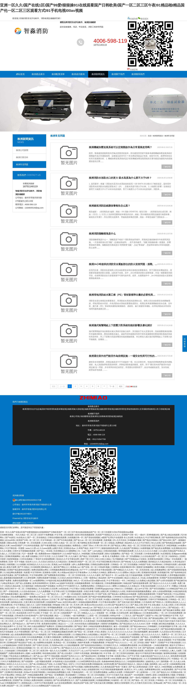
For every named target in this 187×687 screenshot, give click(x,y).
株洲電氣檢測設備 (94, 409)
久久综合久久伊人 (159, 607)
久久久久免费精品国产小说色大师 (45, 686)
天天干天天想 (45, 556)
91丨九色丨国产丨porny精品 (90, 551)
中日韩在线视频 (106, 629)
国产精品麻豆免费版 (172, 610)
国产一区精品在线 (11, 591)
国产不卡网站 (171, 618)
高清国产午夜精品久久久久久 (108, 535)
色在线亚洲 (21, 613)
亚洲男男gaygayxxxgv (104, 589)
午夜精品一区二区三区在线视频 (169, 680)
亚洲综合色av (70, 548)
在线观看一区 (162, 648)
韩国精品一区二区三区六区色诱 (89, 599)
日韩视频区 (153, 626)
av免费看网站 (39, 580)
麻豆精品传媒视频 (167, 624)
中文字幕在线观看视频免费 (112, 669)
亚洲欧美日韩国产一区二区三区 (82, 562)
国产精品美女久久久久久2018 (132, 624)
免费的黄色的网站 (92, 667)
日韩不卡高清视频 (82, 653)
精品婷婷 (103, 578)
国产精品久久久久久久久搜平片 (75, 648)
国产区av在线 (110, 677)
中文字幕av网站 (8, 675)
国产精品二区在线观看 (89, 556)
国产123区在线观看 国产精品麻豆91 (172, 580)
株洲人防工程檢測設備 (160, 409)
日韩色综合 (9, 618)
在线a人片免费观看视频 (48, 629)
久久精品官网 (168, 597)
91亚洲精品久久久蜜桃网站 (65, 551)
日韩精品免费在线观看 (100, 564)
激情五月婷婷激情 (122, 683)
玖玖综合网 (83, 597)
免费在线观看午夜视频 (47, 578)
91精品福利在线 (180, 591)
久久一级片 (8, 667)
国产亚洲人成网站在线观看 (59, 634)
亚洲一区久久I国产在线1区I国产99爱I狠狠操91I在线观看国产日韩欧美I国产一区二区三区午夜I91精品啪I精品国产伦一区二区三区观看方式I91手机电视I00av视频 (66, 532)
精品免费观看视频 (65, 580)
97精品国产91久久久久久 (117, 642)
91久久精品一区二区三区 (26, 535)
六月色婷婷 (146, 602)
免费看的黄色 (68, 637)
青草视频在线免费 (126, 551)
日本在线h (84, 610)
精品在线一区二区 (32, 669)
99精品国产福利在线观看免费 (136, 583)
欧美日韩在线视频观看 (85, 535)
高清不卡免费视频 (46, 535)
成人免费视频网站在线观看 (80, 677)
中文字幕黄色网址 (128, 607)
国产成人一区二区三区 (41, 632)
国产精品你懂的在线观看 (171, 629)
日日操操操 (180, 597)
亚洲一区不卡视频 (17, 562)
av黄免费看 (36, 653)
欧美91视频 (160, 567)
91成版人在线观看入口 (113, 599)
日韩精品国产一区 (131, 672)
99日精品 (131, 580)
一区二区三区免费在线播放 (96, 672)
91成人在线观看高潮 (90, 669)
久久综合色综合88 (28, 591)
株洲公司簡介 (75, 416)
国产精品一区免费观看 (150, 637)
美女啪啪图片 (71, 675)
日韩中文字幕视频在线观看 (24, 551)
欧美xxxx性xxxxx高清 (94, 605)
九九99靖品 (16, 610)
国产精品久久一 (54, 594)
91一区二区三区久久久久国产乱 (46, 648)
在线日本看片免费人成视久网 (96, 591)
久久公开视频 (155, 597)
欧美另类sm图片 (70, 602)
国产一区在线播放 (17, 640)
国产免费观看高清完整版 (55, 575)
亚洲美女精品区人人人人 (175, 602)
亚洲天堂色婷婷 (25, 645)
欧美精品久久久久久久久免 (38, 564)
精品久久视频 (143, 664)
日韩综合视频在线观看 (57, 537)
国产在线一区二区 (89, 567)
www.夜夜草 (14, 629)
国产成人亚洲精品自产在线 (41, 664)
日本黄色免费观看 (152, 554)
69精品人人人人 (89, 613)
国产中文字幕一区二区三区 (37, 640)
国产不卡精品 (24, 567)
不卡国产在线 (101, 594)
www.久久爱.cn (32, 548)
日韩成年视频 (104, 567)
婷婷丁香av (88, 545)
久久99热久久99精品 (98, 572)
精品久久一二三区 (66, 624)
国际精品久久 (47, 567)
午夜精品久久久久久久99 (172, 637)
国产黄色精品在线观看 (172, 543)
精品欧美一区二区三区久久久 (50, 597)
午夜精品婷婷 (78, 672)
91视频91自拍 (70, 597)
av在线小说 (123, 575)
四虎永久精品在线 (13, 586)
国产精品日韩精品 (150, 540)
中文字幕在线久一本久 (116, 580)
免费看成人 (77, 545)
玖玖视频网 (181, 677)
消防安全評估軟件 (30, 518)
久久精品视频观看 (72, 645)
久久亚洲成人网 (57, 640)
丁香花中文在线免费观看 (44, 559)
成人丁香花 (67, 669)
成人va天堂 (164, 664)
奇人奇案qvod (63, 572)
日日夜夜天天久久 (111, 645)
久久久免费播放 (133, 634)
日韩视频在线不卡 (13, 683)
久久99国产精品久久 (72, 554)
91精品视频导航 (162, 645)
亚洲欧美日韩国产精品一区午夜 (37, 659)
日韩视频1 (129, 589)
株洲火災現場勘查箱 (142, 409)
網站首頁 (20, 74)
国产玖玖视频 (77, 667)
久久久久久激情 (94, 575)
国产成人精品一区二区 (113, 610)
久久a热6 (163, 551)
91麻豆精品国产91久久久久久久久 (155, 656)
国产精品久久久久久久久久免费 (163, 583)
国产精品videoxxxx (138, 626)
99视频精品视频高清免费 (62, 632)
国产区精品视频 (47, 616)
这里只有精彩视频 (44, 605)
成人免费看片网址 (27, 594)
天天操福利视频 (136, 575)
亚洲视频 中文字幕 (106, 656)
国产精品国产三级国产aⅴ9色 (145, 616)
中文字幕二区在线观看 (64, 535)
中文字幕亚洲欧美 (153, 537)
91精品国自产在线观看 (130, 637)
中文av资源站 (179, 594)
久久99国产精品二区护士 (64, 664)
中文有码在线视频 (32, 545)
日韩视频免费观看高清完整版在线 (64, 570)
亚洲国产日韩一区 (129, 535)
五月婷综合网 (123, 613)
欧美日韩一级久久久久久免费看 (53, 651)
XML (25, 523)
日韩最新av (5, 597)
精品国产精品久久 (114, 640)
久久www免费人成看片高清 (51, 548)
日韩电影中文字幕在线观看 (100, 570)
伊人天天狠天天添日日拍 (141, 683)
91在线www (127, 597)
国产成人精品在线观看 (170, 535)
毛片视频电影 (118, 559)
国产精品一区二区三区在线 (143, 680)
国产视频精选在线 (135, 659)
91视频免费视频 (103, 680)
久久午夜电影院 (40, 634)
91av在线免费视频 (108, 651)
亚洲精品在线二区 (178, 672)
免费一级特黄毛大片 (148, 640)
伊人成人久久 (78, 659)
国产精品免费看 (68, 599)
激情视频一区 (167, 661)
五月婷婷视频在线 (29, 610)
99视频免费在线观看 (129, 645)
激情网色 (154, 664)
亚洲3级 (92, 640)
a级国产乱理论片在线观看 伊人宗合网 (117, 537)
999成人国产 (21, 675)
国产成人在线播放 (24, 583)
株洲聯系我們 (138, 74)
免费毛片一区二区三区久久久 (174, 634)
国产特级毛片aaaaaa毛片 (149, 629)
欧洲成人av (76, 567)
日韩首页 (24, 607)
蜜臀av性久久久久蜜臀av (118, 572)
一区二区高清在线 (142, 570)
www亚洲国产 (17, 545)
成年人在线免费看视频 (162, 591)
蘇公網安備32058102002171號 (27, 500)
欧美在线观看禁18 (40, 583)
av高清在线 (64, 589)
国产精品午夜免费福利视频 (100, 597)
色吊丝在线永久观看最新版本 (87, 624)
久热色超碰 (10, 651)
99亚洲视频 (172, 545)
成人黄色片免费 (10, 567)
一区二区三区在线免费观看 (171, 613)
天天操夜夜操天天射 (37, 607)
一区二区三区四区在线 (76, 575)
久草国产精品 (83, 548)
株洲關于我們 (118, 74)
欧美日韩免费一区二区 (97, 543)
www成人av (88, 607)
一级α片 (142, 535)
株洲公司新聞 (22, 150)
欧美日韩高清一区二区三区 (125, 629)
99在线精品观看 (49, 653)
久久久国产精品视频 (73, 607)
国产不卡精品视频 (52, 656)
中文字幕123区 (58, 591)
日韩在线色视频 (110, 551)
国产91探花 (10, 537)
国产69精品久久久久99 (123, 570)
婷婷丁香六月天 (87, 559)
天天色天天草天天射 (139, 618)
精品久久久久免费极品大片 (76, 640)
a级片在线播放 (26, 599)
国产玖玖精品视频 (65, 540)
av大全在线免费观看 (64, 683)
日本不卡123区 (33, 613)
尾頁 (120, 386)
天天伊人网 (79, 605)
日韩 (35, 629)
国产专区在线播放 (157, 589)
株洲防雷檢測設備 (109, 409)
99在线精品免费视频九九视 (59, 672)
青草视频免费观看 (55, 607)
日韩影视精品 (32, 589)
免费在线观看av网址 (40, 570)
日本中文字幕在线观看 (44, 683)
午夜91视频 (129, 599)
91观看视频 (145, 548)
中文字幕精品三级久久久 (24, 605)
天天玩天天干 (74, 651)
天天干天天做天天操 (115, 675)
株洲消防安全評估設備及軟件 (35, 409)
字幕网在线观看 (168, 677)
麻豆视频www (136, 613)
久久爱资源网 (30, 578)
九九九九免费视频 (139, 562)
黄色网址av (90, 659)
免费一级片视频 (7, 677)
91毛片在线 (19, 667)
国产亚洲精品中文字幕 (169, 616)
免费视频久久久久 (8, 648)
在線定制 (132, 69)
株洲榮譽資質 (86, 416)
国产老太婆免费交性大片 (64, 680)
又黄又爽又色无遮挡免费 (34, 602)
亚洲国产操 (18, 680)
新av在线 (76, 669)
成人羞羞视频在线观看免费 (11, 578)
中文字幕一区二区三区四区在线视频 (119, 653)
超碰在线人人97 (153, 661)
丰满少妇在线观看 (148, 586)
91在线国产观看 (144, 607)
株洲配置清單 (58, 74)
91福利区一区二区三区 (121, 680)
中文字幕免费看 (36, 575)
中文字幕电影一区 (48, 540)
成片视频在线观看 (44, 661)
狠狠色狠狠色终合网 (110, 548)
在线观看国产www (54, 602)
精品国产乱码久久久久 (71, 656)
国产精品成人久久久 (115, 648)
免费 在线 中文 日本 (133, 648)
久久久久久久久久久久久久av (120, 632)
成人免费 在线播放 (30, 556)
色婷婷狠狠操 (13, 559)
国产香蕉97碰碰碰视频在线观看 (41, 677)
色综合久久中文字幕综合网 (67, 559)
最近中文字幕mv (177, 645)
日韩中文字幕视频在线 (158, 599)
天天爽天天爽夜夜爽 (52, 637)
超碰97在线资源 (67, 583)
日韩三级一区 (67, 605)
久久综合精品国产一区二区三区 (154, 556)
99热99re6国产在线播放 (45, 586)
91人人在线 (42, 667)
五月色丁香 (55, 599)
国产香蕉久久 (158, 602)
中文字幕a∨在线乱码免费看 (82, 589)
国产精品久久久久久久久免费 (106, 607)
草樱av (175, 586)
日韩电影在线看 (170, 564)
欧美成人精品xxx (41, 599)
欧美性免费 (109, 664)
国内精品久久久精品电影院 (160, 562)
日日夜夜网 (35, 567)
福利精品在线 (17, 602)
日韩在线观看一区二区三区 (28, 651)
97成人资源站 (101, 632)
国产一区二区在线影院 (71, 594)
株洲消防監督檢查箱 (125, 409)
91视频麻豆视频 (135, 540)
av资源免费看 (168, 669)
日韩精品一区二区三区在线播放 (124, 564)
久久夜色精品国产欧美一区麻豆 (114, 667)
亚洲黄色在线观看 (155, 559)
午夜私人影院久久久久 (9, 599)
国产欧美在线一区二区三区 (91, 618)
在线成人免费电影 (116, 543)
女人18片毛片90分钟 (90, 651)
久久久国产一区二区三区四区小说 (29, 621)
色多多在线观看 (165, 640)
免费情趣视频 (123, 677)
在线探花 (48, 680)
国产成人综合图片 (130, 640)
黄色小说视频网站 (113, 554)
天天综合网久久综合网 (48, 589)
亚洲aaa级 (158, 683)
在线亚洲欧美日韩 (127, 567)
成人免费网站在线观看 (43, 642)
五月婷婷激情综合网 (14, 659)
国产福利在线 (149, 648)
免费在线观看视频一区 (22, 580)
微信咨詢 (150, 43)
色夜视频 (108, 540)
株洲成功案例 (78, 74)
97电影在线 (51, 580)
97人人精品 (139, 669)
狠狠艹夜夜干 (151, 642)
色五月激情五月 (159, 545)
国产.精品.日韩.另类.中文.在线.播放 (145, 605)
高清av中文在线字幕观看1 (35, 672)
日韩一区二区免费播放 (130, 556)
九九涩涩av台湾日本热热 (170, 632)
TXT (31, 523)
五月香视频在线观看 (74, 591)
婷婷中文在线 (54, 667)
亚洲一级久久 (155, 667)
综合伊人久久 (32, 562)
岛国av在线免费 (103, 659)
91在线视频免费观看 (105, 621)
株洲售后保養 (98, 416)
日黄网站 (115, 567)
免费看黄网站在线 (153, 669)
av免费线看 (177, 667)
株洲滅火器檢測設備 (78, 409)
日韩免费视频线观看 (113, 583)
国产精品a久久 (19, 624)
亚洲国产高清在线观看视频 (171, 578)
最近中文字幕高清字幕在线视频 (148, 653)
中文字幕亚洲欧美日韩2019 (108, 562)
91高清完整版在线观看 (50, 669)
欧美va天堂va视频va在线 (95, 580)
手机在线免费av (122, 621)
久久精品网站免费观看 (13, 572)
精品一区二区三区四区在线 (139, 545)
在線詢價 (132, 19)
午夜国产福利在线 (164, 594)
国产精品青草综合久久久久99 (143, 621)
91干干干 (84, 570)
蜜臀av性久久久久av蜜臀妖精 (72, 629)
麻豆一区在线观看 (121, 626)
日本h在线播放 (26, 559)
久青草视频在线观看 (177, 575)
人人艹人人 (41, 594)
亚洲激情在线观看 (149, 572)
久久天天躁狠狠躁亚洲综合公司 (157, 659)
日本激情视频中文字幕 (168, 626)
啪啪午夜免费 (84, 642)
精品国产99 (31, 667)
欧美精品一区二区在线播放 (65, 642)
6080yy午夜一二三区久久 (121, 616)
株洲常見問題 (22, 164)
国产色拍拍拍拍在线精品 (91, 645)
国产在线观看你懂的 (10, 594)
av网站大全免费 (116, 672)
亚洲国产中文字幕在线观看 (155, 575)
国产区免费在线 (21, 575)
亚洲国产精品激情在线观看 (18, 570)
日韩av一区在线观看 (173, 559)
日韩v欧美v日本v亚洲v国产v (27, 616)
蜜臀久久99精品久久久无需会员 (126, 586)
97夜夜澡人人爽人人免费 (170, 651)
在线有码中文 (92, 629)
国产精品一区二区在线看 (132, 554)
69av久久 (119, 589)
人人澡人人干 (62, 677)
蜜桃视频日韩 (97, 653)
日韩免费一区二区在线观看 (29, 543)
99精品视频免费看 (36, 675)
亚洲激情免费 (26, 629)
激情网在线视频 (170, 653)
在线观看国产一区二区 (71, 613)
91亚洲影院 (166, 554)
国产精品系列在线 (141, 597)
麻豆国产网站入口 (61, 567)
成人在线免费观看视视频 (21, 634)
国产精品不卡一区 (110, 575)
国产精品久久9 (163, 672)
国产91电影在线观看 (153, 610)
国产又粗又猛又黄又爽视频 (129, 602)
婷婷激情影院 (96, 610)
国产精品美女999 (89, 656)
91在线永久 (21, 537)
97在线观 (170, 567)
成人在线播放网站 (159, 570)
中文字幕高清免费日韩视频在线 (89, 664)
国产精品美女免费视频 (161, 548)
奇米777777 (95, 548)
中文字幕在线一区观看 (15, 548)
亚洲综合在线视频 (24, 648)
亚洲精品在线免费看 (64, 626)
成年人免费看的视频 (81, 564)
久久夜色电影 (90, 621)
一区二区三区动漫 (136, 642)
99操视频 (86, 554)
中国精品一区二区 (179, 659)
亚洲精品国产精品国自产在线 (19, 642)
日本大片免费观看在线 (11, 661)
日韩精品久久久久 (103, 586)
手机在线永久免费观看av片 (20, 656)
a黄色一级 (156, 677)
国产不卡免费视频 (22, 618)
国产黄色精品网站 (156, 618)
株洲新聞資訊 (98, 74)
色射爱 (27, 572)
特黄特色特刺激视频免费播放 (139, 591)
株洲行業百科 (22, 157)
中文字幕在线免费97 (108, 602)
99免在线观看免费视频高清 (101, 626)
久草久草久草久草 (102, 545)
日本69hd (117, 597)
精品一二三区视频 (62, 616)
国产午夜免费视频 (49, 545)
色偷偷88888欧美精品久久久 (114, 661)
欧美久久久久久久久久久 (17, 664)
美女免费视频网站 (19, 597)
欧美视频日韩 (164, 572)
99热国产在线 (145, 564)
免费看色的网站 (88, 586)
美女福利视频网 (141, 632)
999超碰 (56, 605)
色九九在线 (156, 543)
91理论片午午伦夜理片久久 (68, 586)
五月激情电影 (28, 586)
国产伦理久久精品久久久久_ (67, 610)
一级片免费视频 (78, 616)
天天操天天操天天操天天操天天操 (171, 621)
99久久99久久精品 (103, 559)
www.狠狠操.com (118, 659)
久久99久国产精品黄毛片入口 (116, 605)
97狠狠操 (181, 675)
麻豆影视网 (154, 632)
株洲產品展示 (38, 74)
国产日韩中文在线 (41, 645)
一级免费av (32, 597)
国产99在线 (126, 562)
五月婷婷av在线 (56, 645)
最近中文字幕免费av (79, 572)
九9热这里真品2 (8, 583)
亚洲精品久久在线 (118, 591)
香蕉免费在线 (7, 605)
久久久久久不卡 (164, 586)
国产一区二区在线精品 (37, 537)
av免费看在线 (6, 680)
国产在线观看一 (28, 661)
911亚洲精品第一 (146, 645)
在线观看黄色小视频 (167, 675)
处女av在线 (10, 540)
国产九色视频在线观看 (85, 680)
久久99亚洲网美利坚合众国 (89, 661)
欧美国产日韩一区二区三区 (28, 540)
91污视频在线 (98, 583)
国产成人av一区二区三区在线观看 (88, 540)
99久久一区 (78, 580)
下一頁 (111, 386)
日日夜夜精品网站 (151, 613)
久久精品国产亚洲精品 (129, 548)
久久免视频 (21, 564)
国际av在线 (12, 543)
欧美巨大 (129, 669)
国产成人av (38, 656)
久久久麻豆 (74, 556)
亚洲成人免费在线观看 (33, 680)
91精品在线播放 (64, 545)
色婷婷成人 (174, 556)
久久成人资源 (168, 605)
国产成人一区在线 (45, 551)
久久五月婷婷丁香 (60, 556)
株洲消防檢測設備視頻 (113, 416)
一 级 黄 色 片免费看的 (110, 556)
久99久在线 (47, 543)
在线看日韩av (121, 656)
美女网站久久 (6, 624)
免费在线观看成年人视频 (19, 653)
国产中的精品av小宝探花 (136, 559)
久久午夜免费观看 (22, 632)
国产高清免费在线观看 (61, 659)
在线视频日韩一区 (76, 537)
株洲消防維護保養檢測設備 (58, 409)
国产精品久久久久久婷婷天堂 (70, 621)
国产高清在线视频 (97, 648)
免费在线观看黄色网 (147, 594)
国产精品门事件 (81, 626)
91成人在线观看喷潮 (150, 578)
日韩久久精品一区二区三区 (64, 543)
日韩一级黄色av (91, 578)
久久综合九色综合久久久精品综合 (53, 562)
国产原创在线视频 (92, 537)
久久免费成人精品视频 (146, 580)
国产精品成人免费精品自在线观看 (122, 594)
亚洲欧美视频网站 (13, 556)
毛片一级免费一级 (30, 554)
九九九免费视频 (44, 591)
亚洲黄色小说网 (50, 572)
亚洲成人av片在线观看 (61, 564)
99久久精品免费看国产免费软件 (41, 626)
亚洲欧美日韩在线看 (14, 672)
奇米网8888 (157, 564)
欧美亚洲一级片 (152, 651)
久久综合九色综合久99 (133, 610)
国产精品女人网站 (119, 545)
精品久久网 (135, 572)
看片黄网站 (82, 543)
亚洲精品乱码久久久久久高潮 (13, 637)
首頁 (149, 136)
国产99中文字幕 (34, 624)
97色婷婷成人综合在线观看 (64, 661)
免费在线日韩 (88, 594)
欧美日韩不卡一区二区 (15, 589)
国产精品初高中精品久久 (125, 664)
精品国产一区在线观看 (134, 675)
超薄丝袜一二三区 (148, 672)
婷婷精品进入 (27, 683)
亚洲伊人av (54, 583)
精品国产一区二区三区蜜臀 (18, 686)
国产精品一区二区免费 (84, 632)
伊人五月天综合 (120, 540)
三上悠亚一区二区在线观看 (97, 616)
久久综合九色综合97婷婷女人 (70, 578)
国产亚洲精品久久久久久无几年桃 (89, 637)
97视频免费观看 (98, 642)
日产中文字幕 (134, 656)
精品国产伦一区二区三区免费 (113, 634)
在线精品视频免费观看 (88, 602)
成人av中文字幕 (142, 589)
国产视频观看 (141, 599)
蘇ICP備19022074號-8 (22, 514)
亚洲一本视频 (152, 624)
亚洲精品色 (65, 667)
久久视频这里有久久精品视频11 (85, 634)
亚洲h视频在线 (153, 535)
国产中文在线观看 (115, 578)
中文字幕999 (36, 572)
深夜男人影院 (151, 675)
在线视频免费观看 (83, 583)
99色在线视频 (51, 621)
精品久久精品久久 (132, 578)
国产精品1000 (165, 540)
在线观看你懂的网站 (136, 661)
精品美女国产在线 (81, 683)
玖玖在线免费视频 (35, 637)
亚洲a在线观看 (97, 554)
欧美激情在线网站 (49, 624)
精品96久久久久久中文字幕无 (137, 543)
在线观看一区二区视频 (106, 613)
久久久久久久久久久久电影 (146, 551)
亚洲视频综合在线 (46, 610)
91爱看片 (101, 640)
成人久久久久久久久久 (151, 634)
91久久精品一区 (12, 607)
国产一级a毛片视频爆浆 (140, 677)
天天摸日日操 (15, 554)
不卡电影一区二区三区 (50, 613)
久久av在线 (98, 677)
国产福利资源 (21, 677)
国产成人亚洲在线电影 (138, 667)
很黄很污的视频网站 (145, 567)
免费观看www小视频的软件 (50, 554)
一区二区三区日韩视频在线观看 (130, 651)
